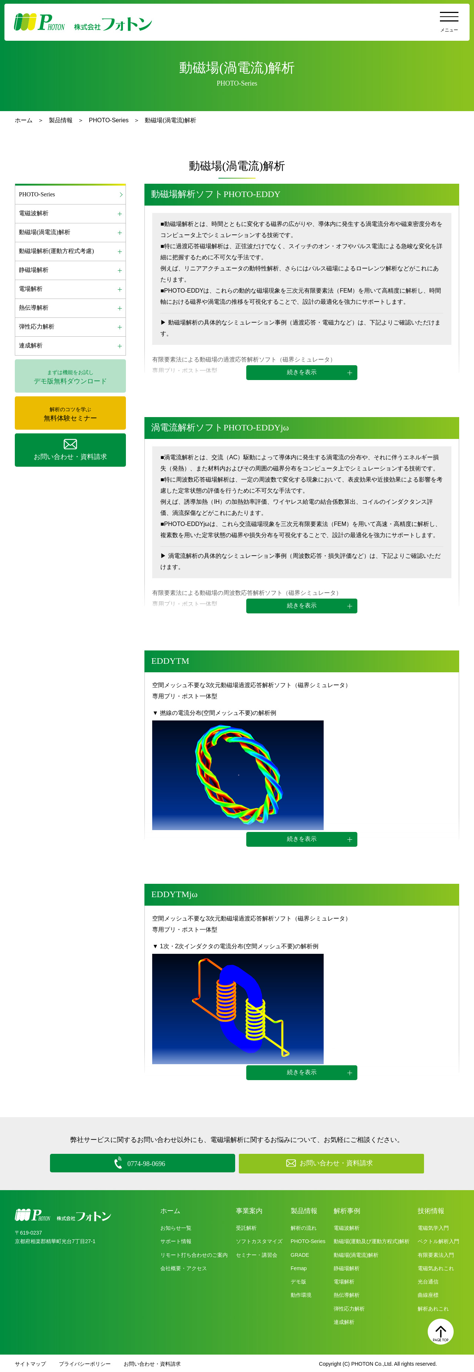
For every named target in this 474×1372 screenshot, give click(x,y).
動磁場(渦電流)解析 (356, 1253)
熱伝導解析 (347, 1294)
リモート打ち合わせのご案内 (194, 1253)
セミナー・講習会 (256, 1253)
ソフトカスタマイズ (259, 1240)
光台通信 (428, 1280)
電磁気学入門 (433, 1227)
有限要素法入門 (436, 1253)
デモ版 (298, 1280)
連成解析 (344, 1321)
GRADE (300, 1253)
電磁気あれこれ (436, 1267)
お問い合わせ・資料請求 (152, 1363)
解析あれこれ (433, 1307)
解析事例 (347, 1209)
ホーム (24, 120)
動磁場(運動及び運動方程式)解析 (372, 1240)
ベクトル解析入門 (438, 1240)
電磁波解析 (347, 1227)
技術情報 (431, 1209)
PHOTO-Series (108, 120)
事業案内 (249, 1209)
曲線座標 (428, 1294)
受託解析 (246, 1227)
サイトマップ (30, 1363)
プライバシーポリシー (85, 1363)
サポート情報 (175, 1240)
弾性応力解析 (349, 1307)
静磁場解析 (347, 1267)
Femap (299, 1267)
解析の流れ (304, 1227)
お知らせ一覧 (175, 1227)
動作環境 (301, 1294)
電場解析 (344, 1280)
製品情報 (61, 120)
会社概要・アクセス (183, 1267)
